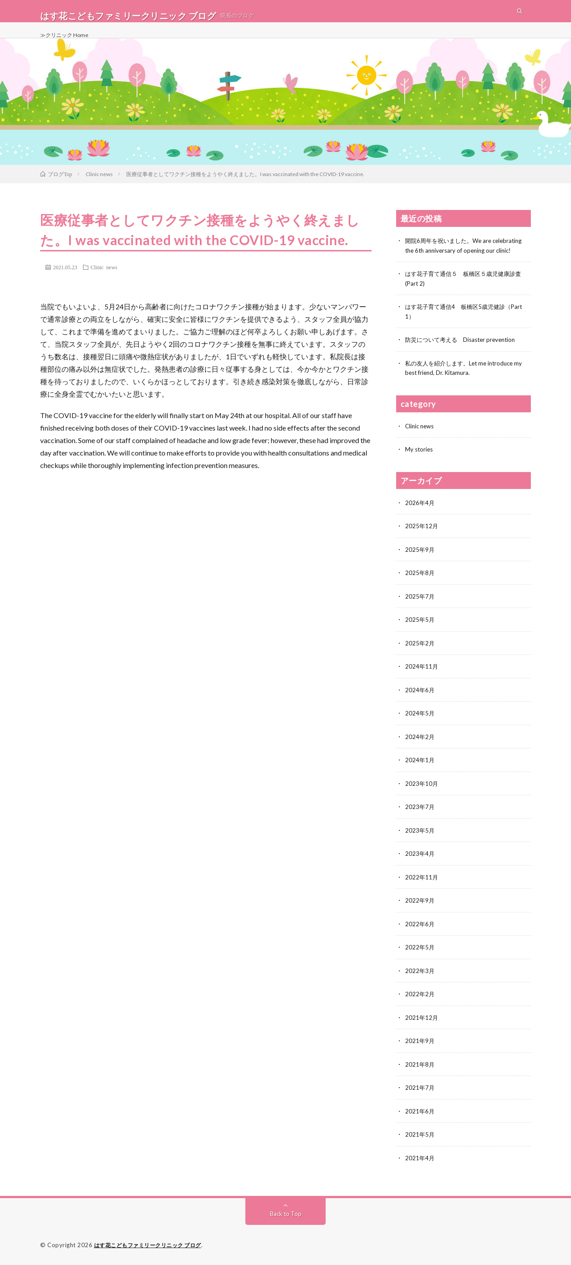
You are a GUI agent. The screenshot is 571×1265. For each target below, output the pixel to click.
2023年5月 (420, 833)
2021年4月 (420, 1158)
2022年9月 (420, 903)
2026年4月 (420, 509)
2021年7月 (420, 1088)
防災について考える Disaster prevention (464, 347)
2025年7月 (420, 601)
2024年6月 (420, 694)
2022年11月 (422, 879)
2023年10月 (422, 787)
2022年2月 (420, 995)
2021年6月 (420, 1111)
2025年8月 (420, 578)
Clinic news (104, 276)
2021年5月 (420, 1134)
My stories (419, 456)
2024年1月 (420, 764)
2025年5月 (420, 624)
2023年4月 (420, 856)
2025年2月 (420, 648)
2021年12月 (422, 1019)
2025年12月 (422, 532)
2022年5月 (420, 949)
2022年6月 (420, 926)
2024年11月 (422, 671)
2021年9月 (420, 1042)
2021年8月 (420, 1065)
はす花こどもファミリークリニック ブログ (152, 1245)
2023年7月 (420, 810)
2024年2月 (420, 740)
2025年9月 (420, 555)
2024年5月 (420, 717)
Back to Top (285, 1213)
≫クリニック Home (67, 44)
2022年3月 (420, 972)
